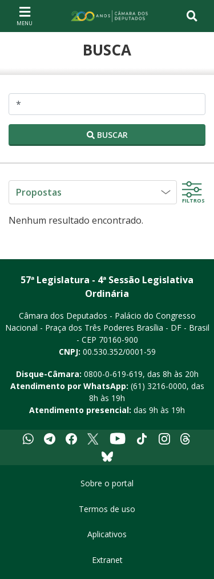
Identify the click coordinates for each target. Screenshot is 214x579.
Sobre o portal (107, 483)
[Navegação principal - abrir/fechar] (24, 16)
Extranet (107, 559)
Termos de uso (107, 508)
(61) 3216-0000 (159, 385)
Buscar (107, 134)
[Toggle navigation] (192, 16)
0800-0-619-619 (113, 373)
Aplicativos (107, 534)
